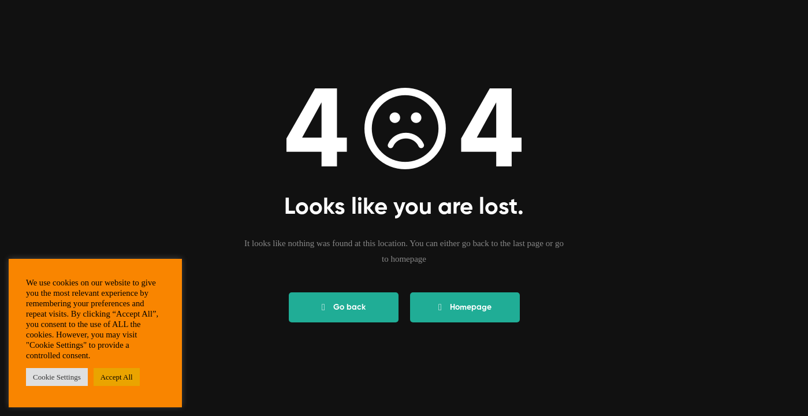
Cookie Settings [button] (57, 377)
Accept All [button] (116, 377)
